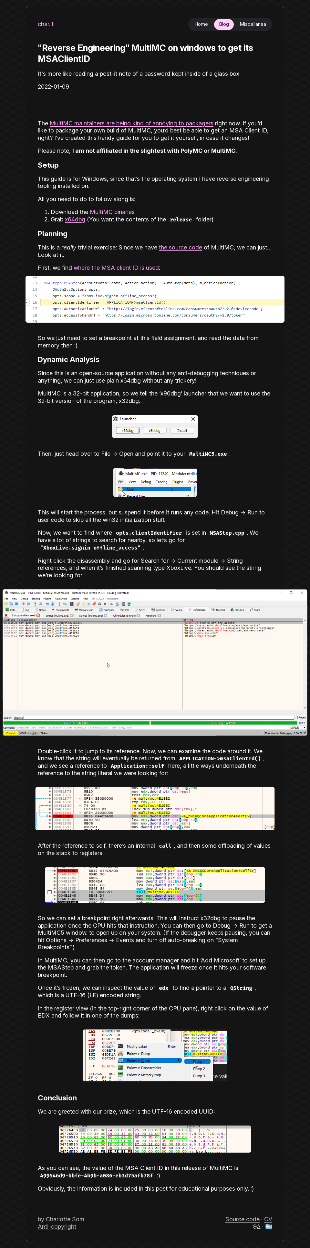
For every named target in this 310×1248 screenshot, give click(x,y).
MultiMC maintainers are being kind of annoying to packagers (131, 123)
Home (201, 24)
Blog (224, 24)
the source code (180, 247)
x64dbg (75, 219)
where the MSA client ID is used (116, 267)
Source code (242, 1219)
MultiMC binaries (112, 212)
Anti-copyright (57, 1226)
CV (268, 1219)
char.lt (46, 24)
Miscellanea (253, 24)
